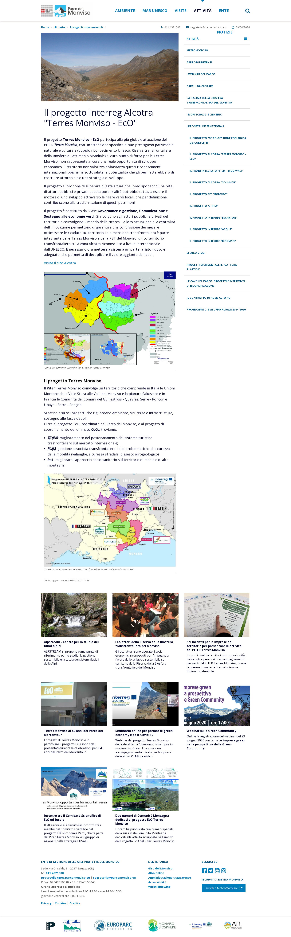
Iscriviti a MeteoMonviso (224, 891)
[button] (243, 10)
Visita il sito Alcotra (60, 263)
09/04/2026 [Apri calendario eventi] (241, 27)
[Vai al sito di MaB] (162, 928)
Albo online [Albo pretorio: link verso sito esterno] (156, 876)
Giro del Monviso (160, 871)
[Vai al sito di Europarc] (113, 928)
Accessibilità (157, 885)
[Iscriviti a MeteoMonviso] (224, 891)
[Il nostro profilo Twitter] (210, 873)
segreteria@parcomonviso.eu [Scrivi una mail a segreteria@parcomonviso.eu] (206, 27)
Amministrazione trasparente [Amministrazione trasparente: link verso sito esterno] (169, 880)
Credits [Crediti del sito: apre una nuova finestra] (74, 906)
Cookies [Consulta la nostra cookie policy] (60, 906)
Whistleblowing (159, 890)
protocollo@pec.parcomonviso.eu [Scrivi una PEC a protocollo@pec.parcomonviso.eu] (65, 880)
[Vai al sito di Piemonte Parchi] (50, 928)
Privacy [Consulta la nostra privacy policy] (46, 906)
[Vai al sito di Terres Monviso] (201, 928)
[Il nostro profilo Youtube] (217, 873)
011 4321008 (171, 27)
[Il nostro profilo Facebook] (204, 873)
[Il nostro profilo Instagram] (223, 873)
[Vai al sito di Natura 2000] (71, 928)
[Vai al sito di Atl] (234, 928)
